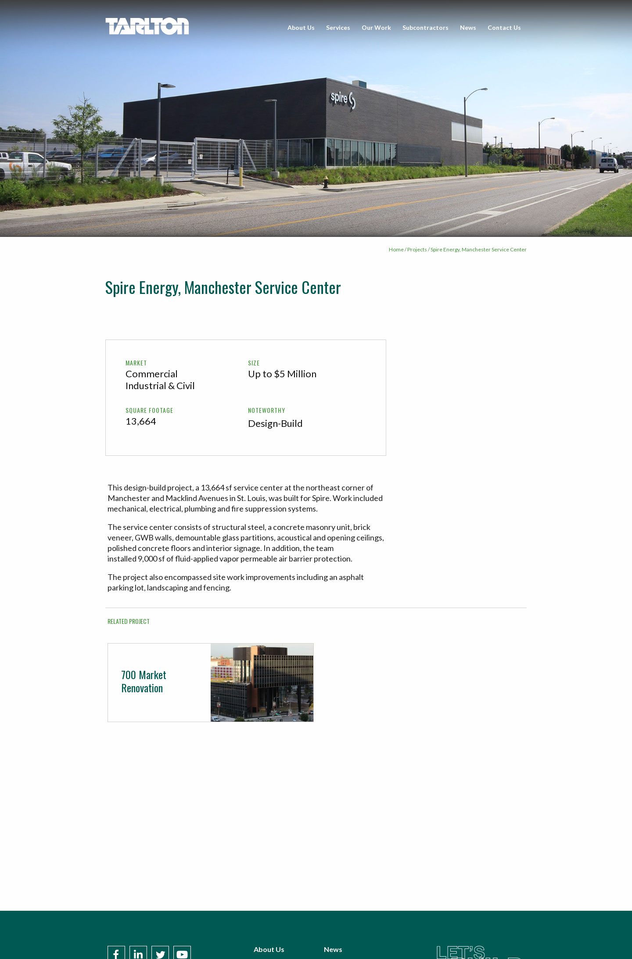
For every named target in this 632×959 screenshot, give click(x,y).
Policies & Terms (350, 941)
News (468, 27)
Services (338, 27)
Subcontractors (425, 27)
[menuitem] (301, 28)
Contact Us (504, 27)
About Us (301, 27)
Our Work (376, 27)
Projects (417, 249)
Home (396, 249)
